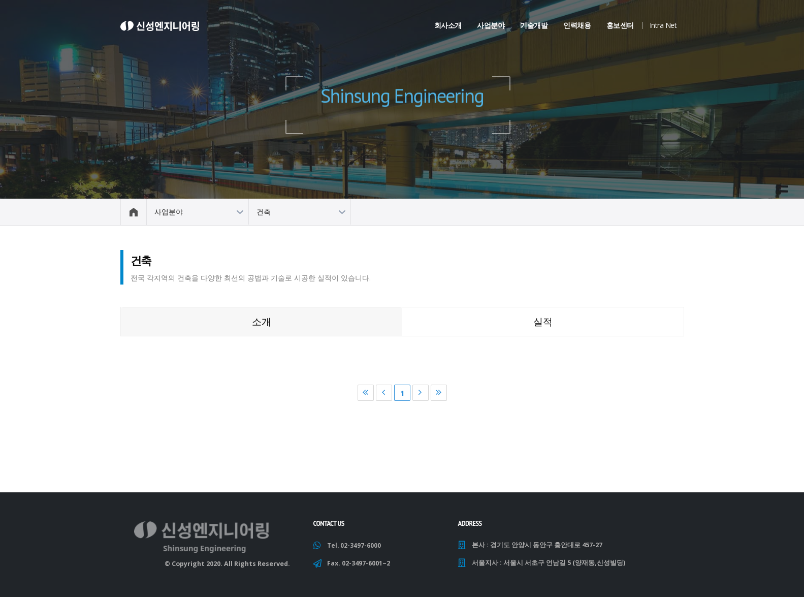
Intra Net (663, 25)
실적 (543, 321)
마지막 (439, 393)
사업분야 (490, 25)
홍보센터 (620, 25)
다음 (420, 393)
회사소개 (448, 25)
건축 (263, 211)
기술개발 (534, 25)
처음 (366, 393)
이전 (384, 393)
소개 (261, 321)
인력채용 (577, 25)
